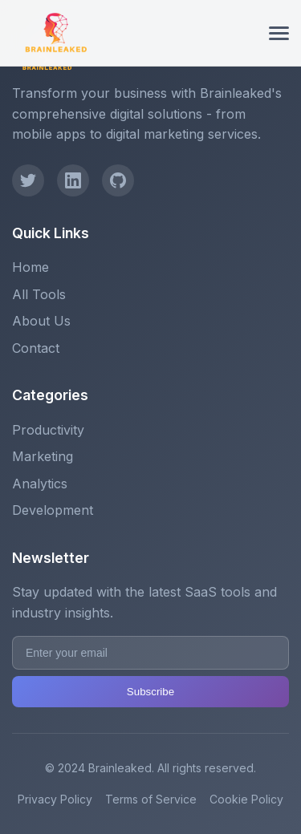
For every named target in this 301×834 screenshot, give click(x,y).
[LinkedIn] (73, 180)
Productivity (48, 430)
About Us (41, 321)
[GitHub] (118, 180)
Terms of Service (151, 799)
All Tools (39, 294)
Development (52, 510)
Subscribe (150, 692)
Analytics (39, 484)
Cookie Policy (246, 799)
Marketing (42, 456)
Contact (35, 348)
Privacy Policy (55, 799)
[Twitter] (28, 180)
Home (30, 267)
